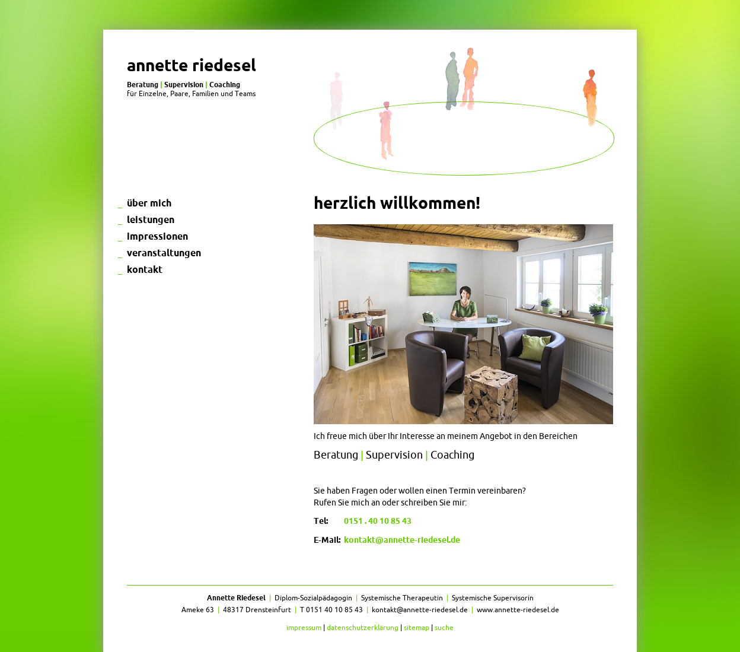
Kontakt (144, 269)
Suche (444, 627)
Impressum (303, 627)
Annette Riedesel (191, 65)
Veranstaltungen (164, 252)
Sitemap (416, 627)
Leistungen (150, 219)
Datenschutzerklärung (362, 627)
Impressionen (157, 236)
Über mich (149, 203)
